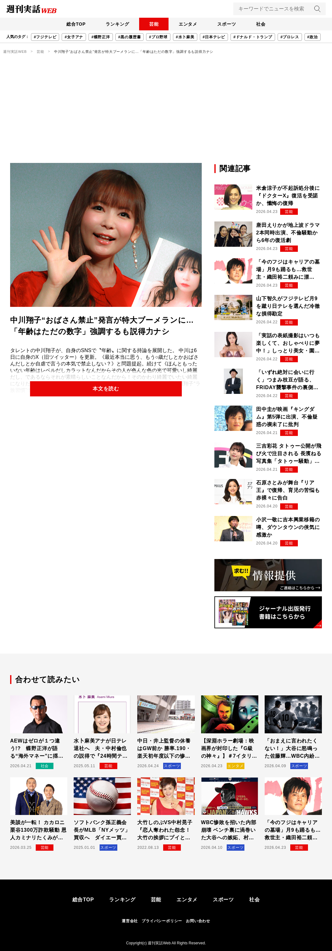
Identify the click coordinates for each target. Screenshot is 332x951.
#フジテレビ (45, 37)
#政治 (312, 37)
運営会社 (130, 921)
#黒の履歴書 (129, 37)
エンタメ (188, 24)
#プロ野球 (158, 37)
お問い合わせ (198, 921)
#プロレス (289, 37)
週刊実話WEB (15, 51)
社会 (261, 24)
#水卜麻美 (185, 37)
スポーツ (227, 24)
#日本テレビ (214, 37)
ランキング (117, 24)
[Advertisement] (166, 115)
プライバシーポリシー (162, 921)
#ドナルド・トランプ (252, 37)
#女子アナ (74, 37)
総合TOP (75, 24)
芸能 (153, 24)
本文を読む (106, 388)
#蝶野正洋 (100, 37)
